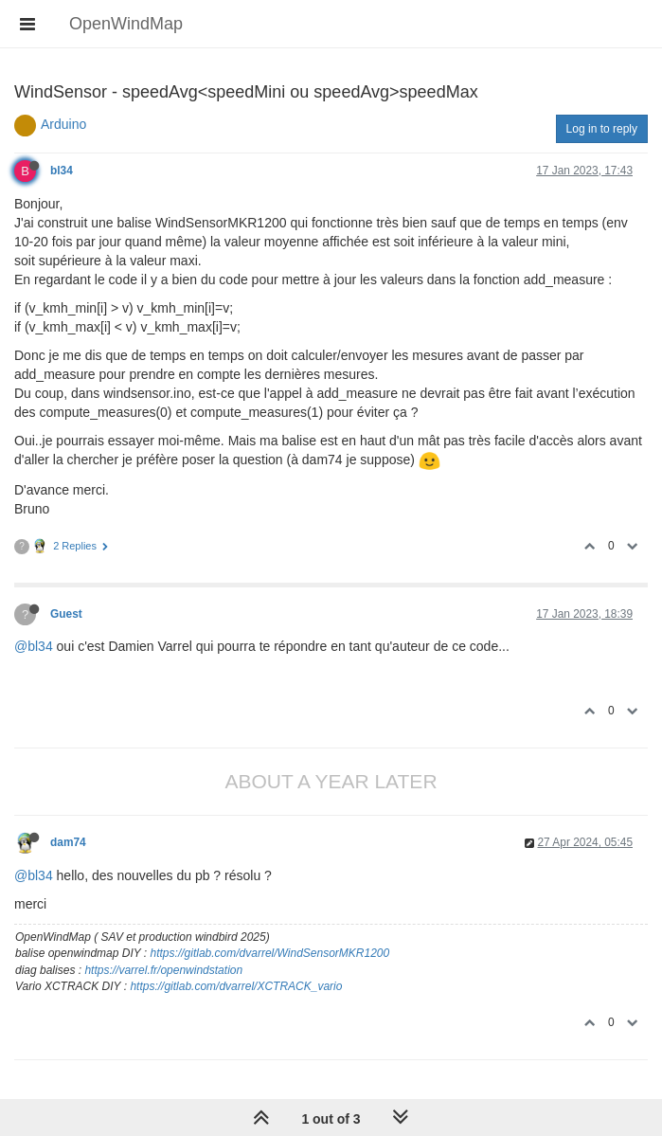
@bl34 (33, 646)
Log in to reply (601, 128)
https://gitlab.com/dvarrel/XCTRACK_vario (236, 986)
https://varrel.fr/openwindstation (163, 970)
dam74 (68, 842)
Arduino (63, 124)
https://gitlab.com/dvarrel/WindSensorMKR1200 (270, 953)
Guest (66, 614)
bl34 (61, 170)
